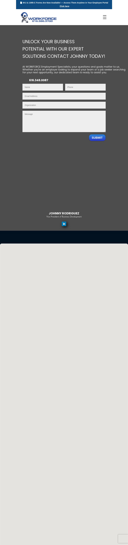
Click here (64, 6)
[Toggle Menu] (105, 17)
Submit (97, 137)
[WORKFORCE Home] (38, 17)
